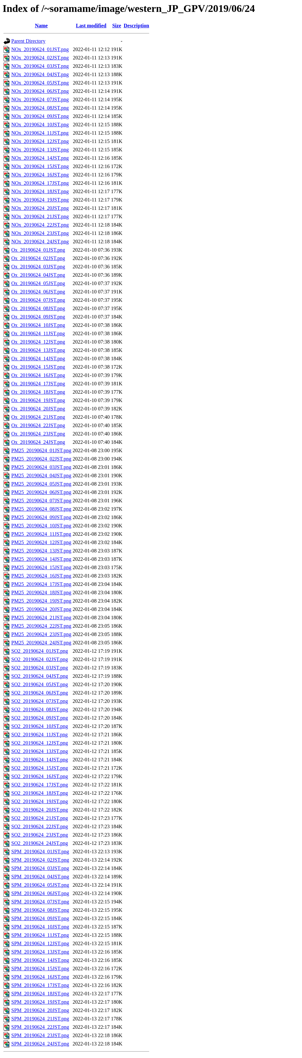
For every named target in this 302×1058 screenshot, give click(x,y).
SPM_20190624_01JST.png (40, 851)
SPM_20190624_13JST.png (40, 952)
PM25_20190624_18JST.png (41, 592)
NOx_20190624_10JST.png (40, 124)
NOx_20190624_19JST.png (40, 199)
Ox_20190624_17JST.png (38, 383)
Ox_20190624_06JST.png (38, 291)
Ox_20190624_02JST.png (38, 258)
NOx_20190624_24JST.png (40, 241)
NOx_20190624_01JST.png (40, 49)
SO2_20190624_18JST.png (39, 793)
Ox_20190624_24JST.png (38, 442)
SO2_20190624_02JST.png (39, 659)
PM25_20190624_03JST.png (41, 467)
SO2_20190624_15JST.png (39, 768)
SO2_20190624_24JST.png (39, 843)
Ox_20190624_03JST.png (38, 266)
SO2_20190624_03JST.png (39, 667)
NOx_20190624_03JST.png (40, 66)
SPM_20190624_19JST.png (40, 1002)
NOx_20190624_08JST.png (40, 108)
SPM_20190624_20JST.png (40, 1010)
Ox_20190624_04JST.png (38, 275)
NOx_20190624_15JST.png (40, 166)
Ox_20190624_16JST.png (38, 375)
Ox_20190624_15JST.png (38, 367)
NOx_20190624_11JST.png (40, 133)
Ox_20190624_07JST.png (38, 300)
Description (136, 25)
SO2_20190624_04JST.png (39, 676)
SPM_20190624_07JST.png (40, 901)
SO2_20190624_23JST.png (39, 835)
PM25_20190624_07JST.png (41, 500)
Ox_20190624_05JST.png (38, 283)
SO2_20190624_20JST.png (39, 809)
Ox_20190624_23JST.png (38, 433)
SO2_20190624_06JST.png (39, 692)
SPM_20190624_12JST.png (40, 943)
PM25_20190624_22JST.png (41, 626)
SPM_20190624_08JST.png (40, 910)
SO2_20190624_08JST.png (39, 709)
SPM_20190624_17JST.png (40, 985)
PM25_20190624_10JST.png (41, 525)
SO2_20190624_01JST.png (39, 651)
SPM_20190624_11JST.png (40, 935)
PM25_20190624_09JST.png (41, 517)
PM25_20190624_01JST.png (41, 450)
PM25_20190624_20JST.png (41, 609)
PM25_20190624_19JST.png (41, 601)
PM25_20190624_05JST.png (41, 484)
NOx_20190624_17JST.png (40, 183)
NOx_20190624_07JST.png (40, 99)
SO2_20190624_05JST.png (39, 684)
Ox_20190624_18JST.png (38, 392)
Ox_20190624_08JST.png (38, 308)
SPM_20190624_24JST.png (40, 1043)
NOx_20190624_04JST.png (40, 74)
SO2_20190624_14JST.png (39, 759)
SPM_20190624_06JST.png (40, 893)
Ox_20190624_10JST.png (38, 325)
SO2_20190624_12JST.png (39, 743)
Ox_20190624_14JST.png (38, 358)
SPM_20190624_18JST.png (40, 993)
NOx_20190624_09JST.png (40, 116)
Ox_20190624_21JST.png (38, 417)
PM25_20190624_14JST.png (41, 559)
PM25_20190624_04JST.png (41, 475)
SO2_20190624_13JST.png (39, 751)
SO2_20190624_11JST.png (39, 734)
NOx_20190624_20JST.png (40, 208)
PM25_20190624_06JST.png (41, 492)
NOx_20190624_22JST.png (40, 225)
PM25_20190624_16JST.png (41, 575)
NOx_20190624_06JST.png (40, 91)
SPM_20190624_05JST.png (40, 885)
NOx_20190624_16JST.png (40, 174)
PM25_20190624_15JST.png (41, 567)
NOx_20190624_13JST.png (40, 149)
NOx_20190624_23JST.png (40, 233)
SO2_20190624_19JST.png (39, 801)
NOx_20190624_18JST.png (40, 191)
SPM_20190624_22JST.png (40, 1027)
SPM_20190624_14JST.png (40, 960)
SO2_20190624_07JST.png (39, 701)
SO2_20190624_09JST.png (39, 718)
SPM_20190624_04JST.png (40, 876)
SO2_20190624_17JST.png (39, 784)
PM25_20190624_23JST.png (41, 634)
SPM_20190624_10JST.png (40, 926)
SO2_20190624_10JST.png (39, 726)
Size (116, 25)
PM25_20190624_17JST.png (41, 584)
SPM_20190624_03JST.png (40, 868)
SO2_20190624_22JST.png (39, 826)
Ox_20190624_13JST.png (38, 350)
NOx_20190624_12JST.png (40, 141)
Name (41, 25)
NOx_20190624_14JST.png (40, 158)
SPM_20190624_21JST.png (40, 1018)
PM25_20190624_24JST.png (41, 642)
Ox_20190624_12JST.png (38, 342)
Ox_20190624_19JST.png (38, 400)
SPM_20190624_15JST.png (40, 968)
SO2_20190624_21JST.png (39, 818)
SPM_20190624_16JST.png (40, 977)
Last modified (91, 25)
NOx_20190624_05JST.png (40, 82)
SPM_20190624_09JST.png (40, 918)
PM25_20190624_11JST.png (41, 534)
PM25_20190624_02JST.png (41, 459)
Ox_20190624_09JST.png (38, 316)
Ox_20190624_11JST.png (38, 333)
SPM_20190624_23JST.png (40, 1035)
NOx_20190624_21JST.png (40, 216)
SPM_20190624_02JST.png (40, 860)
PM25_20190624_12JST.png (41, 542)
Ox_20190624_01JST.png (38, 250)
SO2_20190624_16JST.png (39, 776)
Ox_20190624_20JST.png (38, 408)
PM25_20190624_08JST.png (41, 509)
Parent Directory (28, 41)
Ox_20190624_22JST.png (38, 425)
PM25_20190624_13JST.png (41, 550)
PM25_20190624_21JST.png (41, 617)
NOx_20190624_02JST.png (40, 57)
